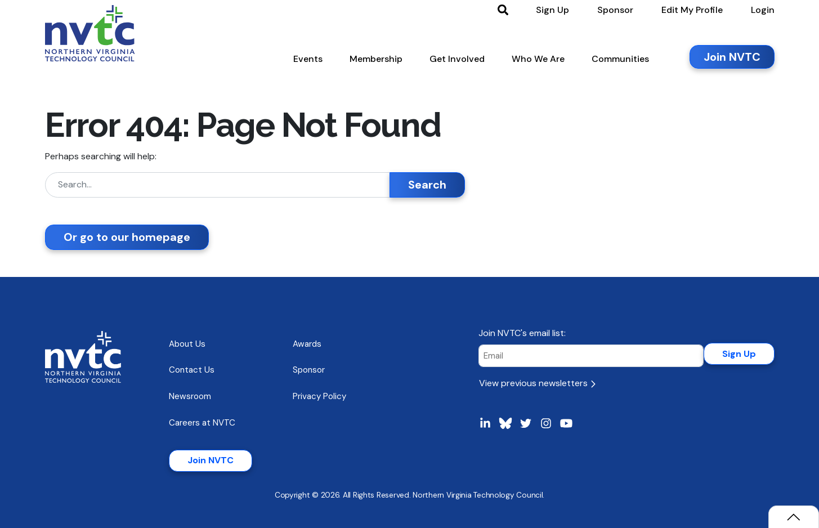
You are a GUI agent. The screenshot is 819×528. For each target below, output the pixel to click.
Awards (307, 344)
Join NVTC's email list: (522, 333)
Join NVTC (210, 460)
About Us (187, 344)
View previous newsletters (537, 383)
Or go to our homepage (127, 237)
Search (427, 184)
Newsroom (190, 396)
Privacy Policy (319, 396)
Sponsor (309, 369)
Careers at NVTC (202, 422)
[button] (308, 61)
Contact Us (191, 369)
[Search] (217, 185)
